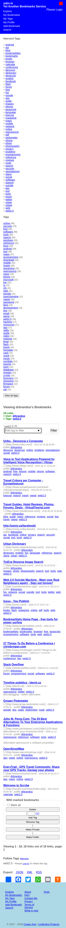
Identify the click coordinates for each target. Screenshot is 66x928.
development (10, 307)
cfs (5, 288)
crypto (6, 375)
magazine (10, 117)
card (5, 352)
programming (12, 154)
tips (7, 188)
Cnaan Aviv (29, 924)
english (9, 78)
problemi (10, 151)
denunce (10, 70)
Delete (32, 809)
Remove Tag (32, 822)
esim (6, 366)
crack (6, 355)
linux (6, 245)
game (6, 316)
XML (30, 872)
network (9, 126)
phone (8, 140)
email (6, 313)
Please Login (54, 9)
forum (8, 87)
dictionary (10, 72)
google (9, 95)
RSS (39, 872)
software (10, 179)
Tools (47, 892)
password (8, 302)
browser (9, 61)
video (6, 335)
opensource (12, 132)
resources (8, 324)
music (6, 358)
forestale (8, 350)
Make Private (33, 829)
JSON (19, 872)
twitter (8, 199)
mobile (9, 123)
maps (8, 120)
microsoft (8, 279)
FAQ (27, 895)
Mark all (14, 805)
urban (8, 202)
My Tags (8, 18)
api (7, 47)
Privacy (28, 901)
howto (6, 265)
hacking (7, 321)
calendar (10, 64)
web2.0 (9, 210)
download (8, 259)
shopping (8, 381)
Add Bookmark (11, 26)
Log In (26, 863)
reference (10, 157)
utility (6, 330)
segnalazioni (12, 171)
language (10, 112)
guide (8, 101)
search (9, 165)
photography (12, 146)
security (9, 168)
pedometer (11, 137)
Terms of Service (29, 906)
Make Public (32, 837)
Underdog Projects (48, 924)
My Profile (9, 22)
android (9, 44)
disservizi (10, 75)
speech (9, 182)
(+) (37, 813)
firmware (8, 383)
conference (11, 67)
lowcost (9, 115)
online (8, 129)
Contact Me (30, 898)
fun (7, 92)
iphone (9, 106)
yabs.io (8, 3)
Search (7, 29)
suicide (9, 185)
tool (7, 191)
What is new (31, 910)
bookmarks (11, 56)
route (8, 163)
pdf (7, 134)
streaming (8, 268)
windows (8, 240)
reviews (9, 160)
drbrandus (19, 416)
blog (7, 50)
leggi (6, 341)
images (9, 103)
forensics (8, 378)
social (8, 177)
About (27, 892)
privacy (9, 148)
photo (8, 143)
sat (5, 389)
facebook (10, 81)
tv (4, 285)
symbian (8, 361)
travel (8, 196)
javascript (10, 109)
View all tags (11, 395)
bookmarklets (13, 53)
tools (8, 193)
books (8, 58)
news (6, 274)
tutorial (7, 364)
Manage (24, 858)
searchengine (10, 296)
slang (8, 174)
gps (7, 98)
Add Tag (32, 817)
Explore (7, 11)
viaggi (8, 205)
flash (8, 84)
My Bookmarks (11, 15)
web (7, 208)
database (8, 369)
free (7, 89)
